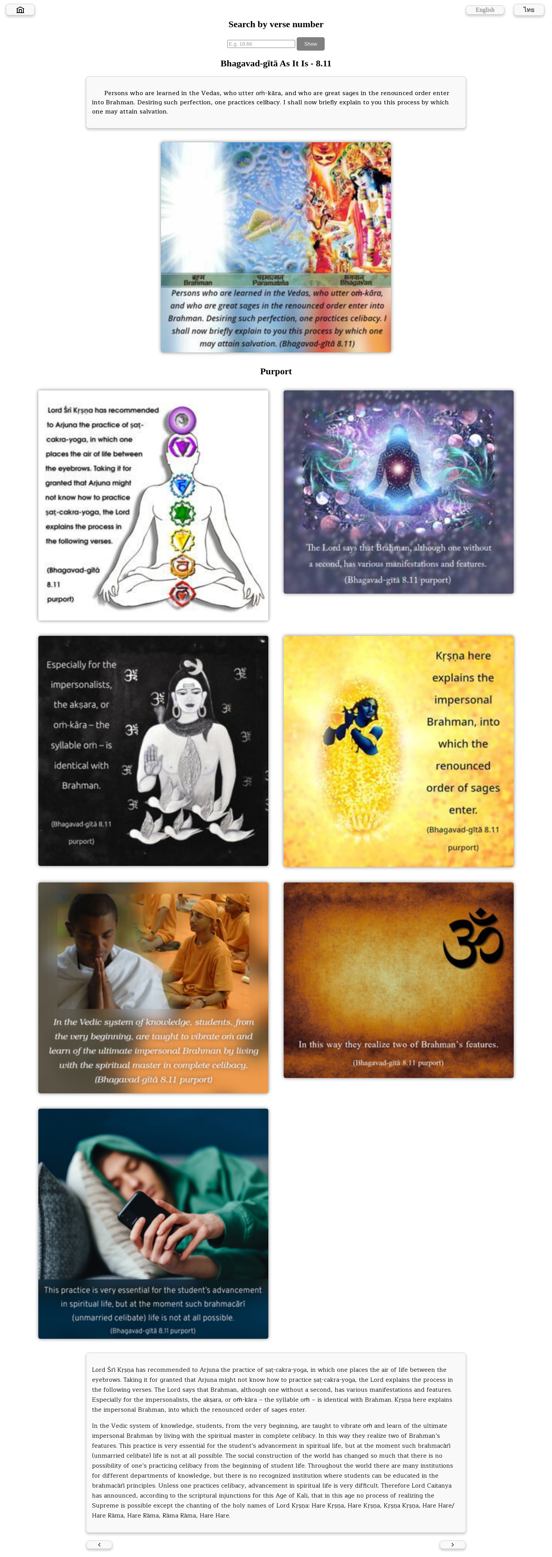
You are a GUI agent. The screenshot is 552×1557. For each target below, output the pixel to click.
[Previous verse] (99, 1545)
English (485, 10)
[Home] (20, 9)
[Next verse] (453, 1545)
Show (310, 44)
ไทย (529, 10)
